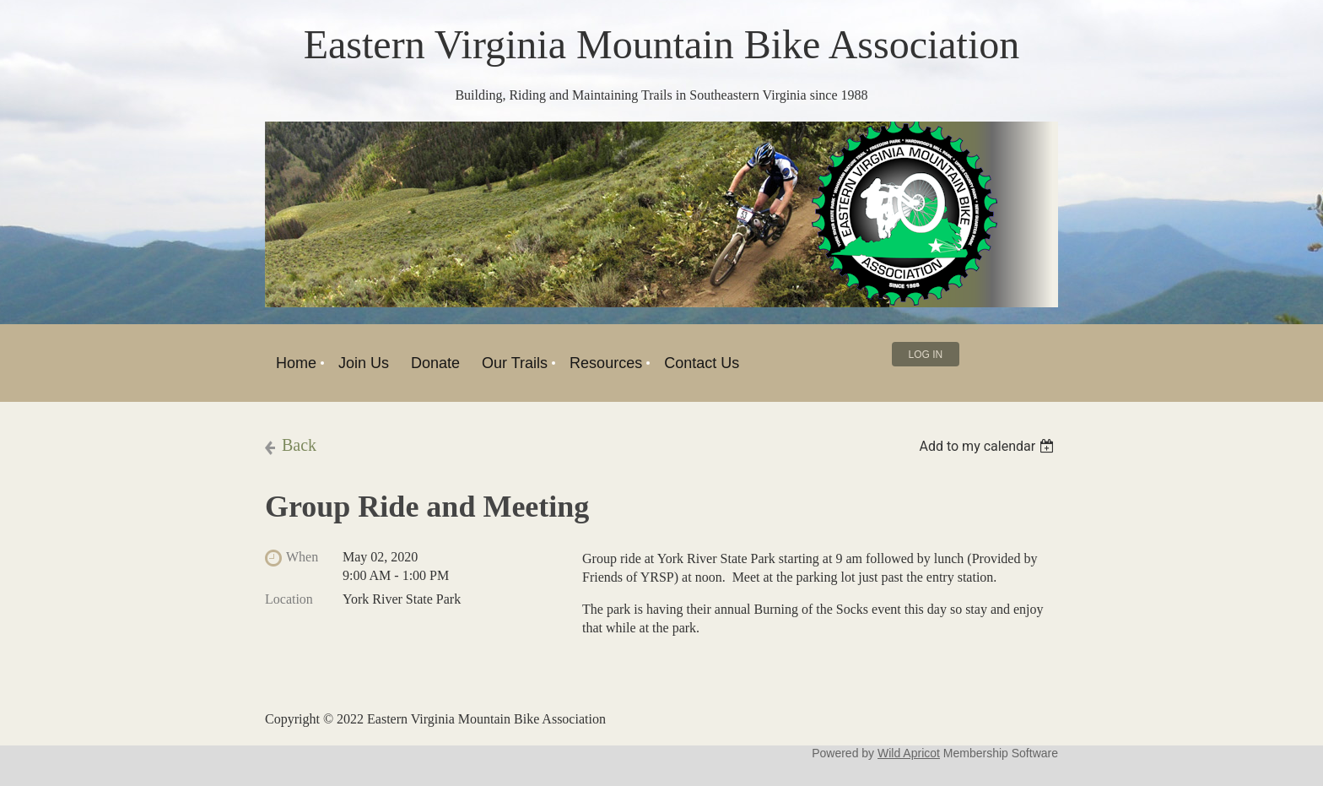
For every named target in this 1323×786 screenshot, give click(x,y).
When (302, 557)
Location (289, 599)
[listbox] (988, 446)
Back (299, 445)
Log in (926, 354)
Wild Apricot (909, 753)
